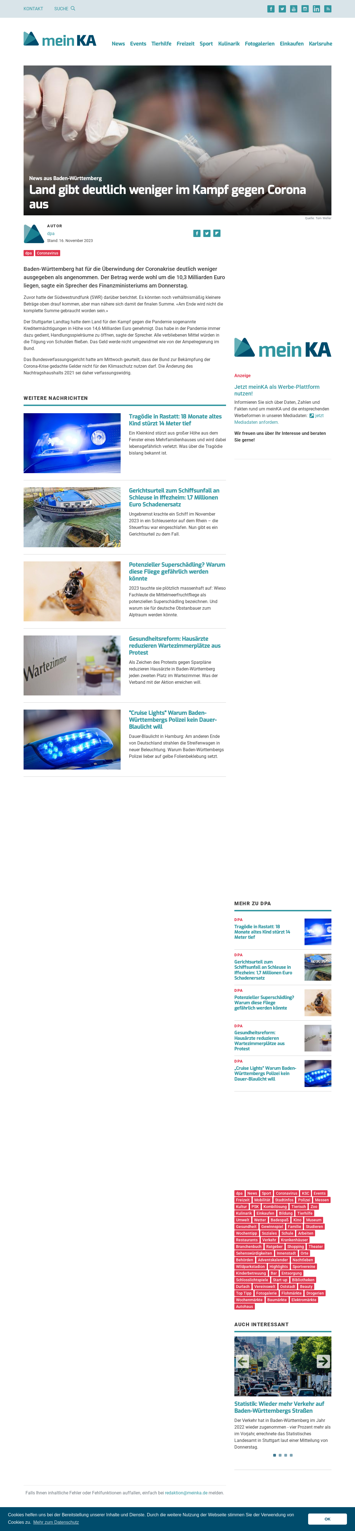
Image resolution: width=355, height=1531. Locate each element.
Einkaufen (292, 44)
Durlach (243, 1286)
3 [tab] (285, 1455)
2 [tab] (280, 1455)
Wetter (260, 1220)
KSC (305, 1193)
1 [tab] (274, 1455)
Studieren (314, 1226)
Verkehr (269, 1240)
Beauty (306, 1286)
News (118, 44)
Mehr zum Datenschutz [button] (56, 1522)
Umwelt (242, 1220)
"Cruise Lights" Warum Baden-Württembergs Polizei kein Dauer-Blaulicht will (173, 720)
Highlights (279, 1266)
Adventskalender (273, 1260)
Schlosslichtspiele (252, 1280)
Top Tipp (244, 1293)
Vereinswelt (264, 1286)
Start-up (280, 1280)
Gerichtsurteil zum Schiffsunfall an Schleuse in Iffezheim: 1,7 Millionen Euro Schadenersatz (174, 497)
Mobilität (262, 1200)
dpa (51, 233)
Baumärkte (277, 1300)
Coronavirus (47, 253)
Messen (322, 1200)
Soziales (269, 1233)
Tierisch (298, 1206)
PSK (255, 1206)
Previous (242, 1361)
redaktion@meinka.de (186, 1492)
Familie (294, 1226)
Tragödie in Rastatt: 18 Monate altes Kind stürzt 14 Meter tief (175, 420)
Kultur (241, 1206)
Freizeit (185, 44)
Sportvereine (304, 1266)
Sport (206, 44)
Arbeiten (305, 1233)
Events (138, 44)
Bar (274, 1273)
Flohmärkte (292, 1293)
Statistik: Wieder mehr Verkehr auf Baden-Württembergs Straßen (279, 1407)
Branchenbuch (249, 1246)
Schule (287, 1233)
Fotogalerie (266, 1293)
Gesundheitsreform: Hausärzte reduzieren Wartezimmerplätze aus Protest (174, 646)
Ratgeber (274, 1246)
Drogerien (315, 1293)
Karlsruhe (320, 44)
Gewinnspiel (272, 1226)
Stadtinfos (284, 1200)
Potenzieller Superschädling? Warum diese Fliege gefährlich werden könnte (177, 571)
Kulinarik (229, 44)
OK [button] (327, 1519)
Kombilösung (275, 1206)
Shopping (295, 1246)
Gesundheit (246, 1226)
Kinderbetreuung (251, 1273)
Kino (297, 1220)
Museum (313, 1220)
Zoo (314, 1206)
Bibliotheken (303, 1280)
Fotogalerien (260, 44)
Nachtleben (303, 1260)
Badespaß (280, 1220)
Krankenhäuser (294, 1240)
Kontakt (33, 8)
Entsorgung (292, 1273)
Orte (304, 1253)
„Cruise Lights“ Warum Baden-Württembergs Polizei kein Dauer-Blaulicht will (265, 1073)
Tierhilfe (161, 44)
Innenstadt (286, 1253)
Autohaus (244, 1306)
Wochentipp (246, 1233)
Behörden (244, 1260)
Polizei (304, 1200)
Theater (316, 1246)
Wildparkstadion (250, 1266)
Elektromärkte (303, 1300)
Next (323, 1361)
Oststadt (287, 1286)
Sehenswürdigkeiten (254, 1253)
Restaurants (247, 1240)
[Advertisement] (282, 273)
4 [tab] (291, 1455)
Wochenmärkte (249, 1300)
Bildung (286, 1213)
